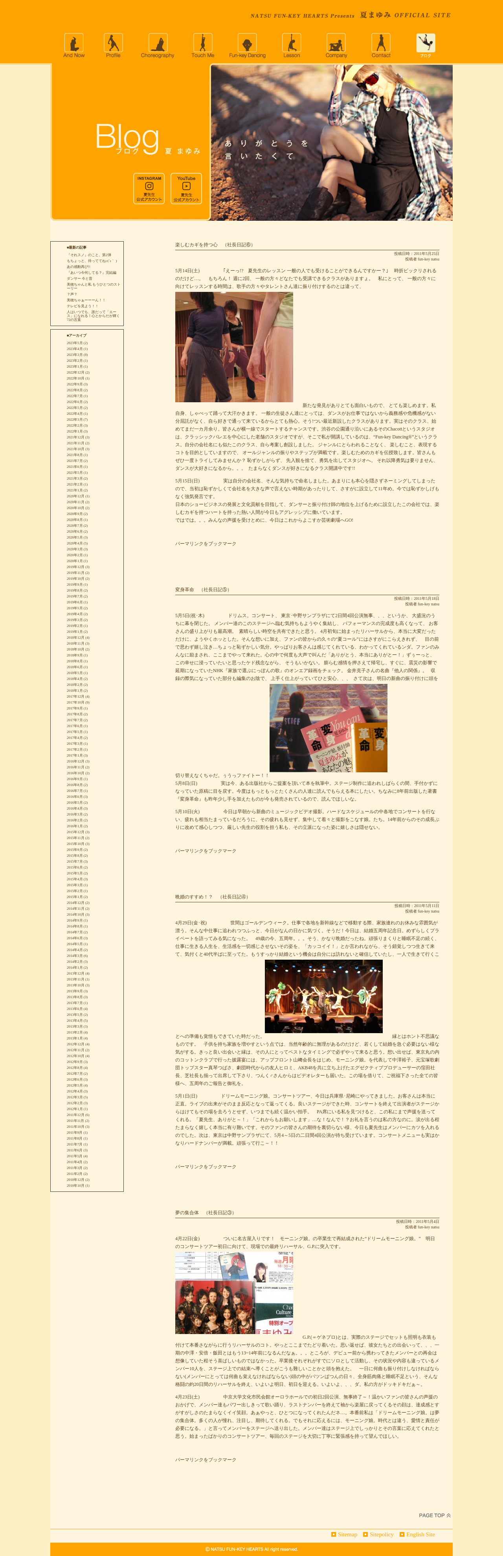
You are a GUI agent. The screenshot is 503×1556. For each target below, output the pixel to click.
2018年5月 (75, 673)
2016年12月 (75, 761)
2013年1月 (75, 1038)
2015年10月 (75, 844)
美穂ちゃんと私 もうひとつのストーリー (94, 286)
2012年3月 (75, 1097)
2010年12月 (75, 1180)
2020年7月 (75, 526)
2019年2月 (75, 626)
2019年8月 (75, 590)
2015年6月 (75, 867)
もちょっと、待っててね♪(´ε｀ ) (92, 261)
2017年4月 (75, 738)
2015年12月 (75, 832)
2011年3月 (75, 1168)
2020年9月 (75, 514)
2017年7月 (75, 720)
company (337, 45)
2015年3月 (75, 885)
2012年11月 (75, 1050)
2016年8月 (75, 785)
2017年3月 (75, 744)
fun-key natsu (428, 259)
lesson (292, 45)
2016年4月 (75, 808)
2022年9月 (75, 384)
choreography (158, 45)
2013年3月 (75, 1026)
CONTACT (382, 45)
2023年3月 (75, 355)
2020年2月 (75, 555)
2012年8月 (75, 1068)
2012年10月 (75, 1056)
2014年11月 (75, 909)
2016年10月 (75, 773)
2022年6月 (75, 402)
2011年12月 (75, 1115)
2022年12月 (75, 372)
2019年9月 (75, 584)
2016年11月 (75, 767)
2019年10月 (75, 579)
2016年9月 (75, 779)
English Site (420, 1534)
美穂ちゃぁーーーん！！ (86, 300)
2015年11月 (75, 838)
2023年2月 (75, 361)
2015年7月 (75, 861)
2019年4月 (75, 614)
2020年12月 (75, 496)
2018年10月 (75, 649)
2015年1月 (75, 897)
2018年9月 (75, 655)
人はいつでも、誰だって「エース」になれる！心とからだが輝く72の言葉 (93, 316)
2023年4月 (75, 349)
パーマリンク (189, 543)
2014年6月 (75, 938)
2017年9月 (75, 708)
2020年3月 (75, 549)
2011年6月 (75, 1150)
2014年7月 (75, 932)
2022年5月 (75, 408)
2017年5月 (75, 732)
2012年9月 (75, 1062)
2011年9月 (75, 1132)
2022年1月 (75, 431)
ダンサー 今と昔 (79, 278)
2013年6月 (75, 1009)
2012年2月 (75, 1103)
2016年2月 (75, 820)
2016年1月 (75, 826)
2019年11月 (75, 573)
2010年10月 (75, 1186)
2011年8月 (75, 1138)
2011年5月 (75, 1156)
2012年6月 (75, 1079)
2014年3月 (75, 956)
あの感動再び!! (78, 267)
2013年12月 (75, 973)
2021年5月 (75, 473)
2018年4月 (75, 679)
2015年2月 (75, 891)
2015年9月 (75, 850)
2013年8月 (75, 997)
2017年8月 (75, 714)
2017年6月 (75, 726)
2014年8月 (75, 926)
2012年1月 (75, 1109)
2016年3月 (75, 814)
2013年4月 (75, 1021)
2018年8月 (75, 661)
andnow (73, 45)
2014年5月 (75, 944)
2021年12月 (75, 437)
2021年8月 (75, 455)
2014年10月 (75, 914)
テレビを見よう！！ (83, 306)
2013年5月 (75, 1015)
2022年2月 (75, 425)
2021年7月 (75, 461)
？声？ (72, 294)
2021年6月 (75, 467)
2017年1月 (75, 755)
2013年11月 (75, 979)
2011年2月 (75, 1174)
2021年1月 (75, 490)
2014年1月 (75, 968)
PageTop (435, 1515)
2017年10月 (75, 702)
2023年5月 (75, 343)
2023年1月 (75, 366)
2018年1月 (75, 691)
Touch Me (203, 45)
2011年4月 (75, 1162)
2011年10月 (75, 1127)
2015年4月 (75, 879)
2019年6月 (75, 602)
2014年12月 (75, 903)
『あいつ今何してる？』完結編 (91, 273)
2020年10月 (75, 508)
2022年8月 (75, 390)
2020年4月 (75, 543)
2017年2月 (75, 749)
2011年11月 (75, 1121)
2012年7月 (75, 1074)
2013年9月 (75, 991)
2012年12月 (75, 1044)
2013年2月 (75, 1032)
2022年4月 (75, 414)
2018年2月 (75, 685)
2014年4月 (75, 950)
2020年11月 (75, 502)
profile (113, 45)
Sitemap (347, 1534)
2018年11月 (75, 643)
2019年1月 (75, 632)
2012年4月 (75, 1091)
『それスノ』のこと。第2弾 (89, 255)
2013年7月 (75, 1003)
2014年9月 (75, 920)
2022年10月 (75, 378)
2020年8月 (75, 520)
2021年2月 (75, 484)
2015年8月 (75, 856)
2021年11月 (75, 443)
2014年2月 (75, 962)
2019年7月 (75, 596)
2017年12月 (75, 696)
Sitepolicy (382, 1534)
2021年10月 (75, 449)
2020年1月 (75, 561)
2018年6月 (75, 667)
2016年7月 (75, 791)
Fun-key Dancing (247, 45)
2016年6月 (75, 797)
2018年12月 (75, 638)
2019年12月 (75, 567)
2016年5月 (75, 803)
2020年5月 (75, 537)
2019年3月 (75, 620)
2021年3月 (75, 478)
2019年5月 (75, 608)
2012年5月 (75, 1085)
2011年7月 (75, 1144)
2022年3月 (75, 420)
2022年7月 (75, 396)
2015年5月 (75, 873)
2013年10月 (75, 985)
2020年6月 (75, 531)
